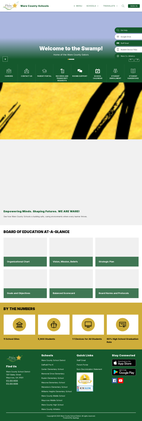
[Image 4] (72, 59)
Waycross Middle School (51, 400)
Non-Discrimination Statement (89, 369)
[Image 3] (71, 59)
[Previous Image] (131, 59)
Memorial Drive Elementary (52, 374)
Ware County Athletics (50, 409)
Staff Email (81, 360)
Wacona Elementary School (53, 382)
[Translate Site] (110, 6)
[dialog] (25, 252)
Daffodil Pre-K (47, 365)
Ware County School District (53, 360)
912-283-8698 (12, 384)
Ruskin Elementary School (52, 378)
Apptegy (76, 418)
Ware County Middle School (53, 396)
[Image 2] (69, 59)
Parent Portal (82, 365)
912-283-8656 (12, 381)
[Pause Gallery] (5, 59)
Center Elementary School (52, 369)
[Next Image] (136, 59)
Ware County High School (52, 405)
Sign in (133, 6)
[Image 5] (73, 59)
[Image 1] (68, 59)
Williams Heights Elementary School (56, 391)
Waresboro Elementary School (54, 387)
